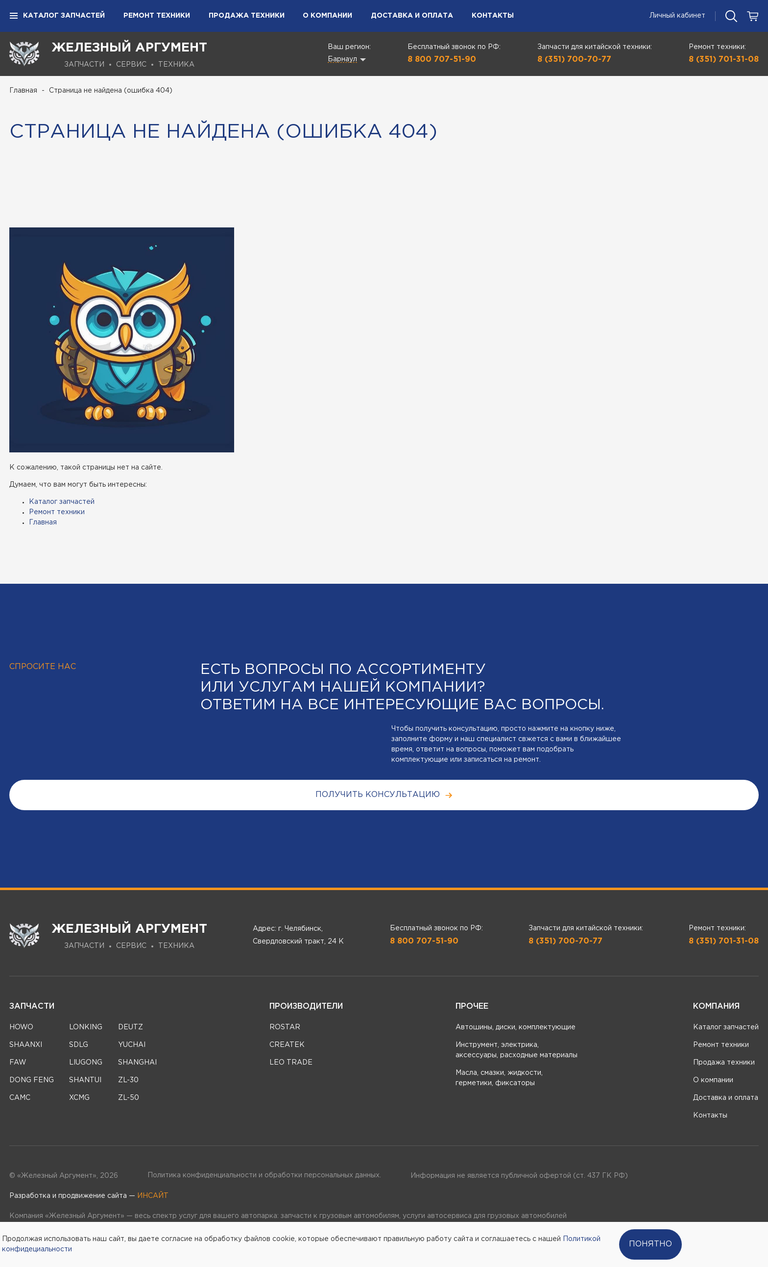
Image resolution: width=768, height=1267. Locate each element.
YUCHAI (131, 1045)
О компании (327, 16)
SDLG (78, 1045)
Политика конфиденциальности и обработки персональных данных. (264, 1175)
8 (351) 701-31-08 (724, 59)
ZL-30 (128, 1080)
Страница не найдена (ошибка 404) (110, 91)
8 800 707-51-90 (442, 59)
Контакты (493, 16)
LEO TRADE (290, 1063)
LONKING (85, 1027)
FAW (17, 1063)
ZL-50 (128, 1098)
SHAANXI (25, 1045)
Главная (23, 91)
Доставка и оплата (412, 16)
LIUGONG (85, 1063)
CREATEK (287, 1045)
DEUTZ (130, 1027)
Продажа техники (247, 16)
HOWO (21, 1027)
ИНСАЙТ (152, 1196)
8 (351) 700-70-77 (574, 59)
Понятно (650, 1244)
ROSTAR (284, 1027)
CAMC (19, 1098)
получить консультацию (384, 795)
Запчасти (31, 1006)
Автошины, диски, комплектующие (516, 1027)
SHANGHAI (137, 1063)
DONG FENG (31, 1080)
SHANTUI (85, 1080)
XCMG (79, 1098)
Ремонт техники (156, 16)
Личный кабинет (677, 16)
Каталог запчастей (57, 16)
